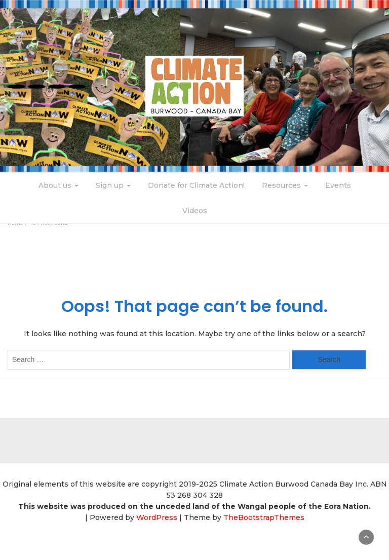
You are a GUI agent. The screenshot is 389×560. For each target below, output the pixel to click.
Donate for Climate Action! (196, 185)
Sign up (113, 185)
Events (338, 185)
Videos (194, 210)
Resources (285, 185)
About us (58, 185)
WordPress (156, 517)
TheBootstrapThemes (263, 517)
